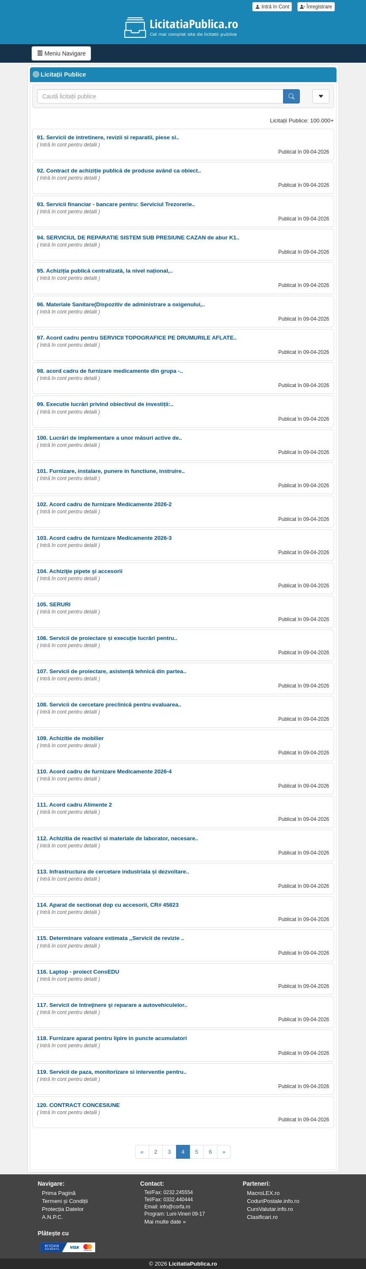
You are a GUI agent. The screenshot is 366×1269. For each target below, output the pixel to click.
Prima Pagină (59, 1193)
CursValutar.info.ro (270, 1209)
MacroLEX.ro (263, 1193)
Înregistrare (316, 7)
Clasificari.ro (262, 1217)
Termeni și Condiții (65, 1201)
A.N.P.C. (52, 1217)
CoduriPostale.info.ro (273, 1201)
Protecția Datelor (63, 1209)
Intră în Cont (272, 7)
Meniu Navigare (61, 53)
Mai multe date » (165, 1222)
